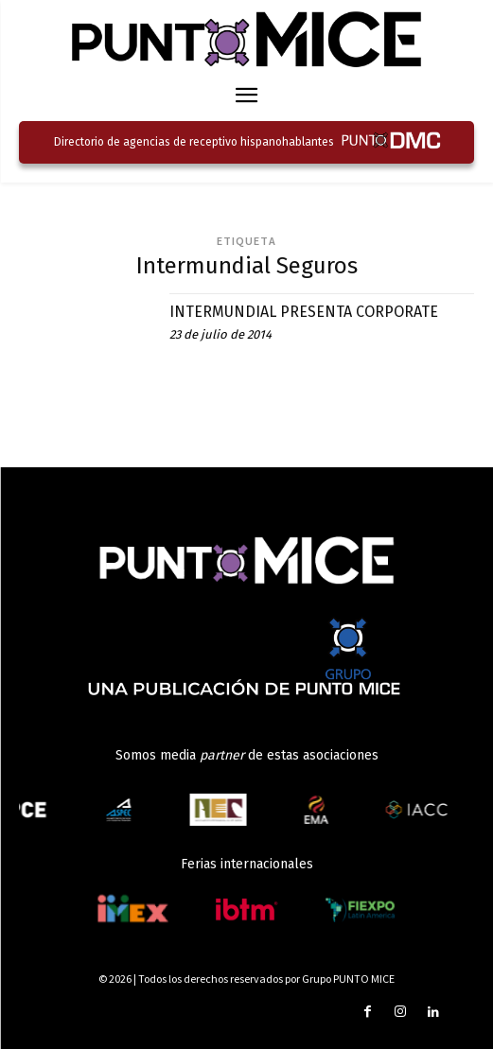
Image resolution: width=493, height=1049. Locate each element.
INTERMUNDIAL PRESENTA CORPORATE (303, 312)
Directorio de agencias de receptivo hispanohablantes (194, 142)
